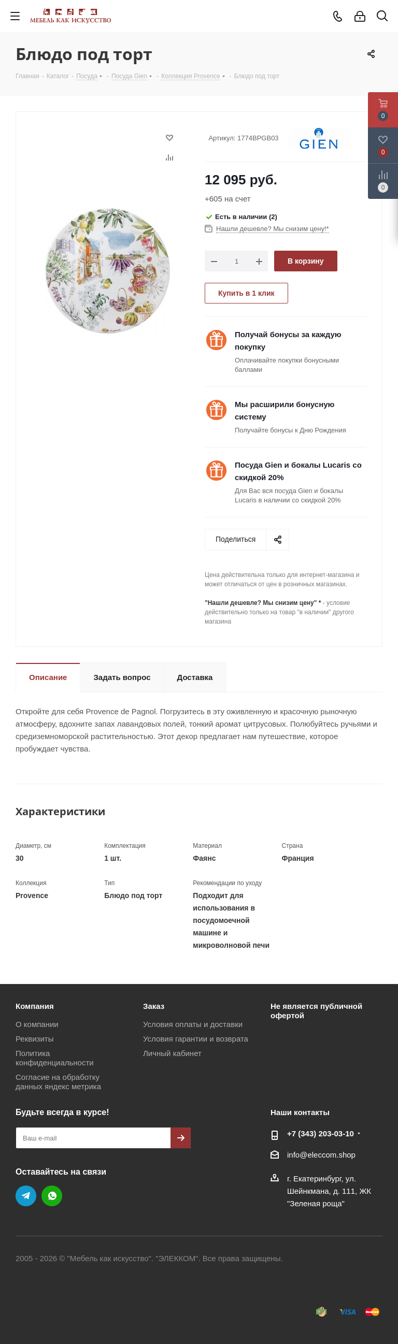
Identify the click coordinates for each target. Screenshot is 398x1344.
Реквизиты (35, 1038)
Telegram (26, 1196)
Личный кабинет (172, 1053)
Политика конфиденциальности (55, 1058)
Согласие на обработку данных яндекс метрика (58, 1082)
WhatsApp (51, 1196)
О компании (37, 1024)
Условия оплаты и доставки (193, 1024)
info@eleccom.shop (321, 1154)
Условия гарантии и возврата (195, 1038)
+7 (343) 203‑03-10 (320, 1133)
